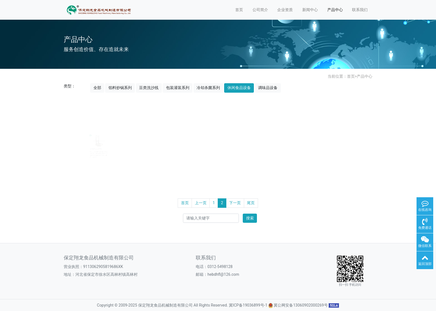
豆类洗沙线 (148, 87)
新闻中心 (310, 9)
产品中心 (335, 9)
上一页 (201, 203)
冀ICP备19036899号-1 (248, 305)
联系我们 (360, 9)
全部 (97, 87)
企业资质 (285, 9)
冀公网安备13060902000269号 (301, 305)
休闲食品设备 (239, 87)
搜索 (250, 218)
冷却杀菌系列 (208, 87)
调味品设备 (268, 87)
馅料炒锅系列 (120, 87)
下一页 (235, 203)
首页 (239, 9)
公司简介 (260, 9)
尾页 (251, 203)
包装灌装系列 (177, 87)
